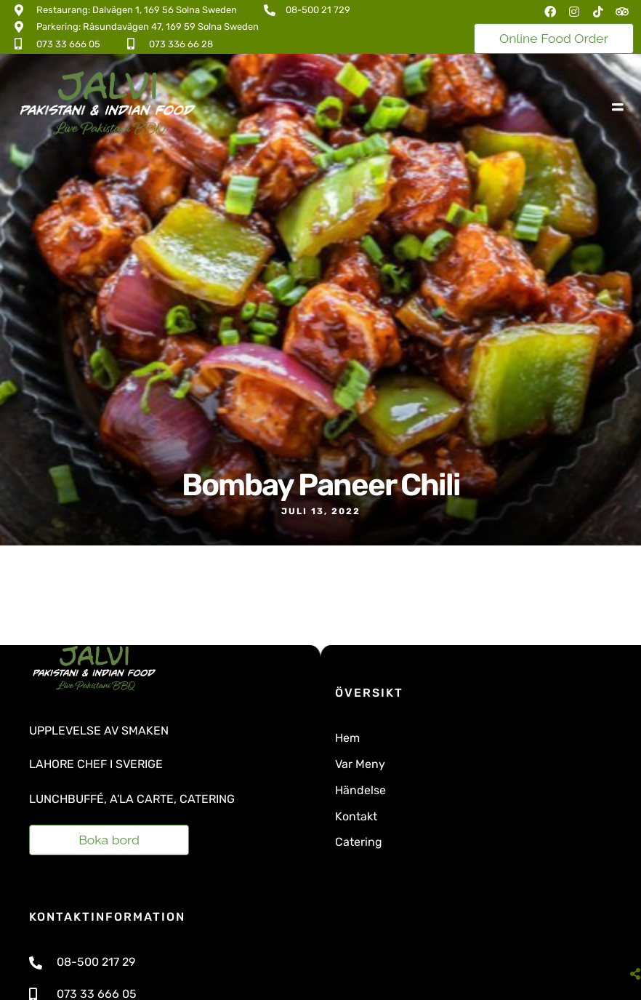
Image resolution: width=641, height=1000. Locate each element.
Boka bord (109, 839)
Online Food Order (553, 38)
